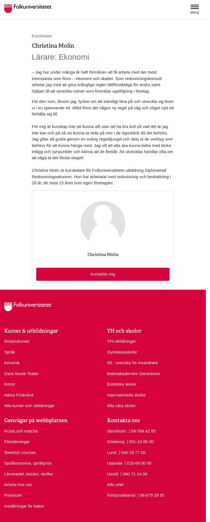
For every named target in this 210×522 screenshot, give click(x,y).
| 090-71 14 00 (133, 473)
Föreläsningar (17, 441)
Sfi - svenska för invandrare (132, 362)
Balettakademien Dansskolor (133, 373)
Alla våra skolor (121, 405)
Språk (9, 352)
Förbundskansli (121, 495)
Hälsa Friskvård (18, 395)
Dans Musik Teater (21, 373)
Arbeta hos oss (18, 484)
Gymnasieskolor (122, 352)
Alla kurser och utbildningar (29, 405)
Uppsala (114, 463)
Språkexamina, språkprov (28, 463)
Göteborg (115, 441)
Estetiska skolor (121, 384)
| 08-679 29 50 (150, 494)
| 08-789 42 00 (142, 430)
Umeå (112, 474)
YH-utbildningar (121, 341)
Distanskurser (17, 341)
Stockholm (117, 431)
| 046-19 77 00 (132, 452)
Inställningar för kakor (24, 506)
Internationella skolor (126, 395)
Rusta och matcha (21, 431)
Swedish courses (20, 452)
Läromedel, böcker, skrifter (28, 474)
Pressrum (13, 495)
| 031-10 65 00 (140, 441)
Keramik (12, 362)
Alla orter (115, 484)
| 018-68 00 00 (138, 462)
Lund (111, 452)
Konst (9, 384)
